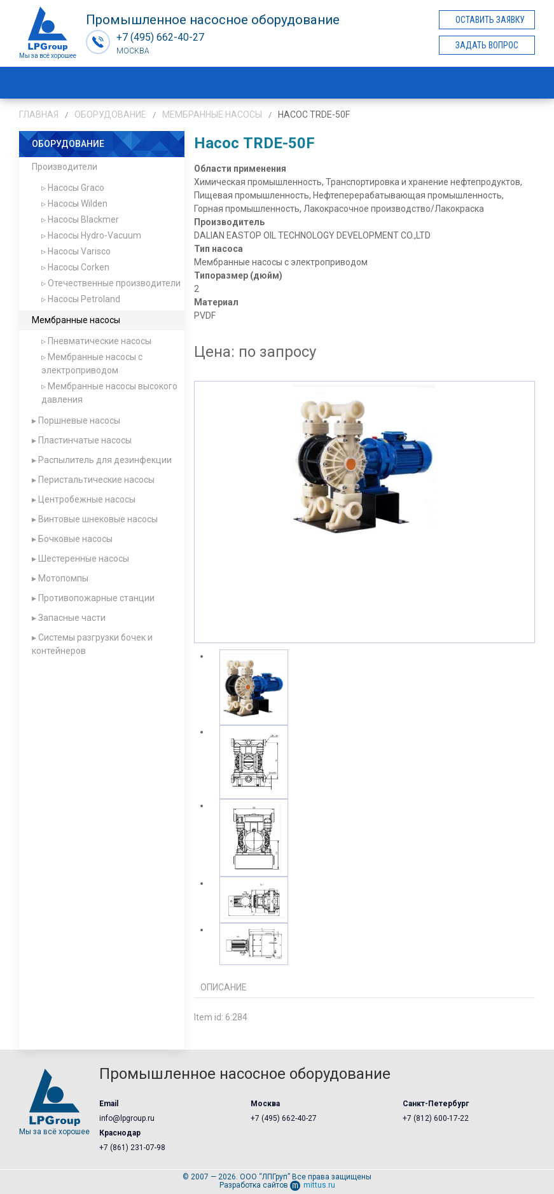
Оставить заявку (490, 20)
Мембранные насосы (212, 114)
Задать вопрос (486, 45)
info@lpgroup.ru (127, 1118)
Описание (223, 987)
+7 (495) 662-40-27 (284, 1118)
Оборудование (110, 114)
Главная (39, 114)
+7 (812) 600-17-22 (436, 1118)
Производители (64, 167)
